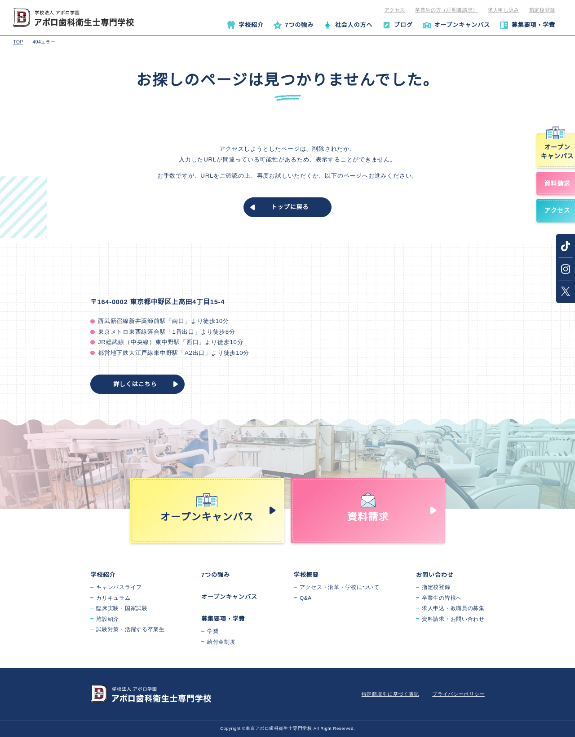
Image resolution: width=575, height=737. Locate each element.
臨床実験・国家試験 (121, 608)
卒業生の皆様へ (442, 598)
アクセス (395, 10)
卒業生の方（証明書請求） (446, 10)
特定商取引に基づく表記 (390, 694)
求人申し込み (503, 10)
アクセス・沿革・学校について (340, 587)
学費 (212, 631)
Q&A (306, 598)
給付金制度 (221, 642)
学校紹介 (102, 574)
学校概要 (306, 574)
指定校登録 (542, 10)
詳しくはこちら (135, 384)
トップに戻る (290, 207)
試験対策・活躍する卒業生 (130, 629)
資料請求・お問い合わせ (453, 619)
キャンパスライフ (119, 587)
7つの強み (215, 574)
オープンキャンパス (229, 596)
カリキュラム (113, 598)
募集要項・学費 (223, 618)
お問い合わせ (435, 574)
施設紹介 (107, 619)
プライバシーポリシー (458, 694)
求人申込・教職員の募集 (453, 608)
